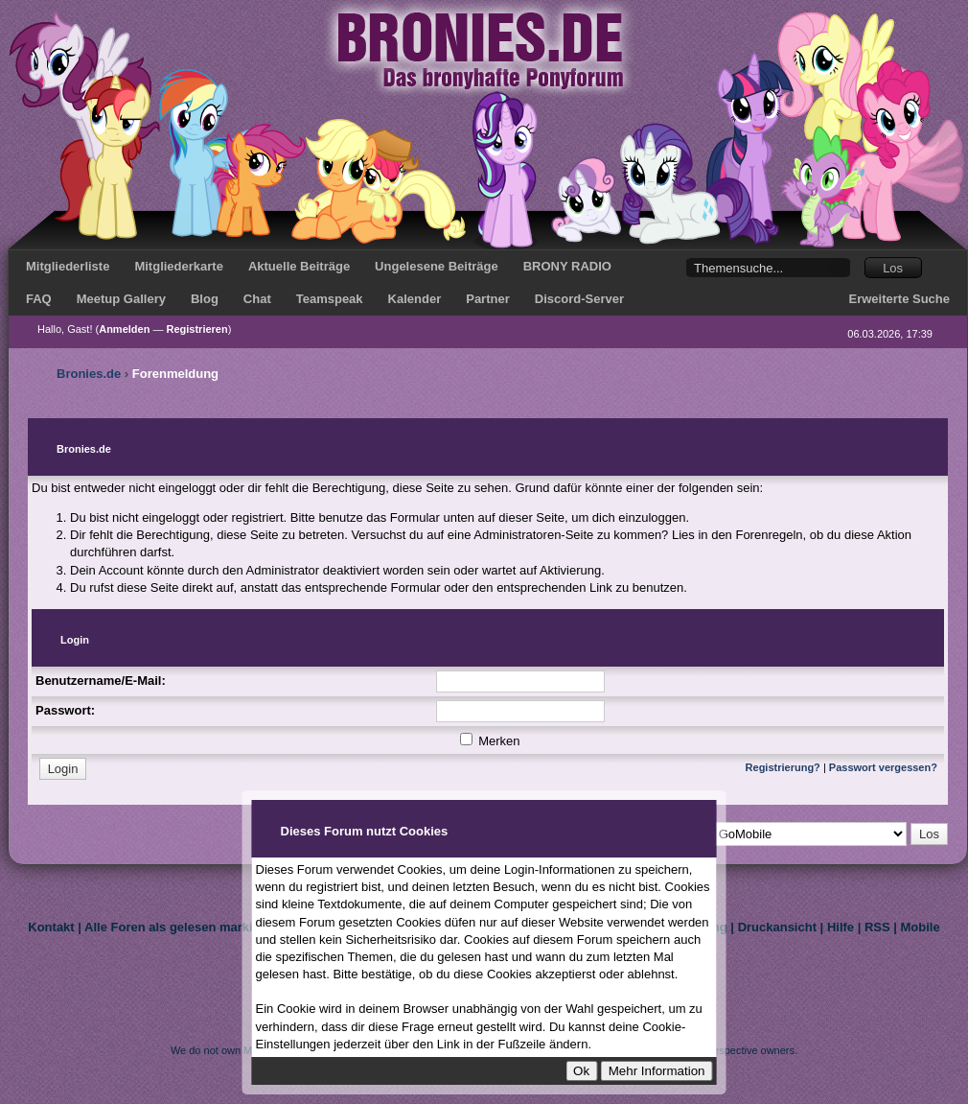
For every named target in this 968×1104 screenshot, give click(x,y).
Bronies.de (89, 373)
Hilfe (840, 927)
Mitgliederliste (67, 266)
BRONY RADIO (567, 266)
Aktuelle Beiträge (299, 266)
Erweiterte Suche (900, 299)
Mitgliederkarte (178, 266)
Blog (205, 299)
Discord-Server (579, 299)
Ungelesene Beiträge (436, 266)
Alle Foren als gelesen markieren (181, 927)
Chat (257, 299)
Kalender (415, 299)
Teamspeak (329, 299)
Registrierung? (783, 767)
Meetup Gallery (121, 299)
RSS (877, 927)
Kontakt (51, 927)
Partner (488, 299)
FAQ (39, 299)
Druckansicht (777, 927)
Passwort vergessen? (883, 767)
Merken (490, 741)
